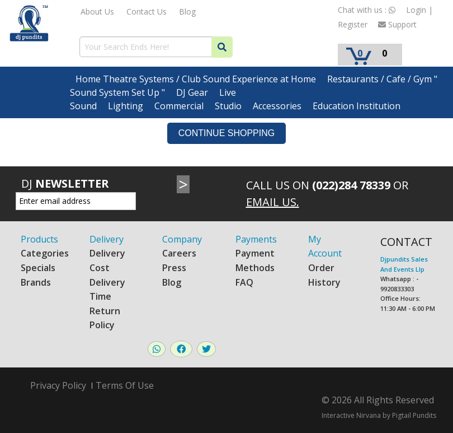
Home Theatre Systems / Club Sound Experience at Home (196, 79)
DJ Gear (192, 92)
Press (174, 268)
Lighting (125, 106)
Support (397, 24)
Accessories (277, 106)
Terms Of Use (125, 385)
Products (39, 239)
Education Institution (356, 106)
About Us (97, 11)
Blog (187, 11)
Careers (179, 253)
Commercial (179, 106)
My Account (325, 246)
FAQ (244, 282)
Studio (228, 106)
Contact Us (146, 11)
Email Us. (272, 201)
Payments (256, 239)
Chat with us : (366, 9)
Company (182, 239)
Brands (36, 282)
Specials (38, 268)
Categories (45, 253)
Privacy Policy (58, 386)
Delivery (106, 239)
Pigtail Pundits (414, 415)
